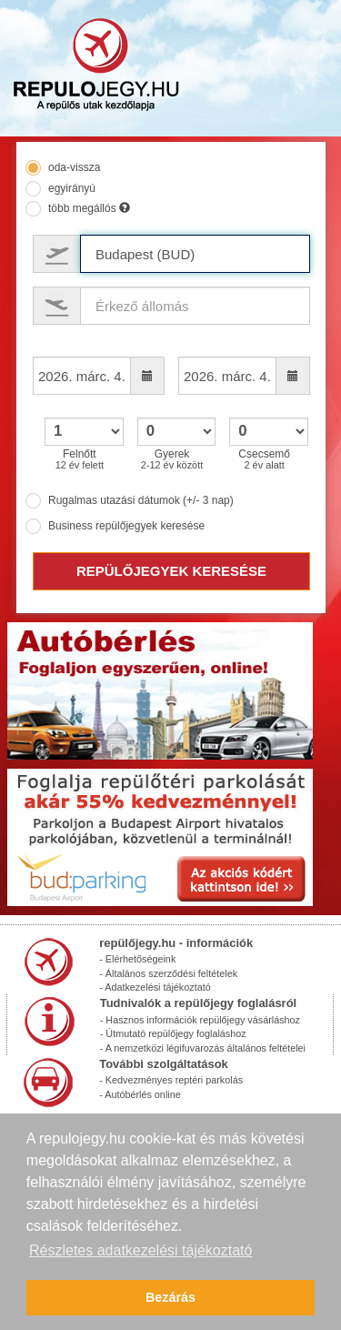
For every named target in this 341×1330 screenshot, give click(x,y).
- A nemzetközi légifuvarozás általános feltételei (203, 1048)
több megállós (89, 208)
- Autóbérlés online (139, 1094)
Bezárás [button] (170, 1297)
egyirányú (71, 188)
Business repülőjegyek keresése (126, 525)
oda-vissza (74, 167)
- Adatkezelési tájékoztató (154, 987)
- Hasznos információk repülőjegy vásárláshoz (200, 1019)
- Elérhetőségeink (137, 958)
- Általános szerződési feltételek (168, 973)
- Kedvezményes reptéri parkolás (171, 1079)
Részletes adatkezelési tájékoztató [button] (140, 1250)
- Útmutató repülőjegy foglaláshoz (173, 1033)
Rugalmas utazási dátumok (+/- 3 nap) (141, 500)
